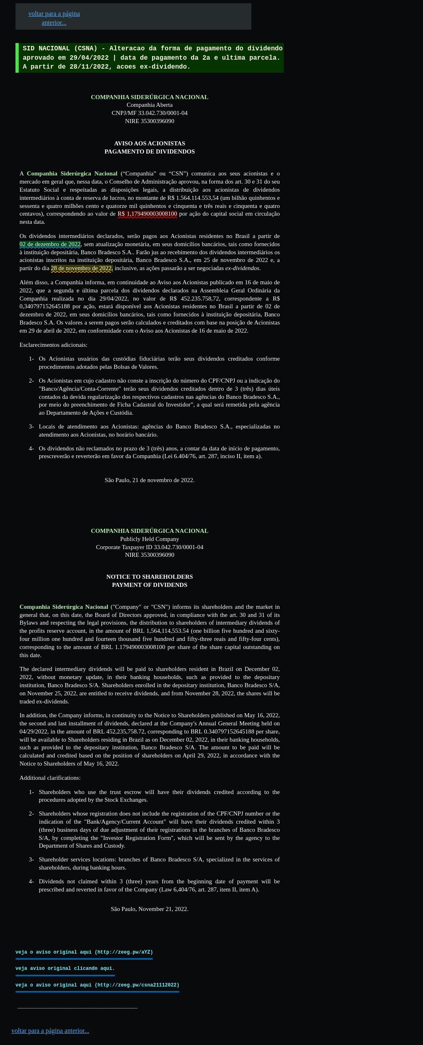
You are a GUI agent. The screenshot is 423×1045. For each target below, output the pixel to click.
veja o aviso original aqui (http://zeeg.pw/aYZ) (84, 952)
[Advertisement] (310, 252)
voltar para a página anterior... (50, 1030)
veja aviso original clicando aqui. (65, 968)
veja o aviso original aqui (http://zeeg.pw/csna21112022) (97, 985)
